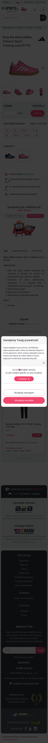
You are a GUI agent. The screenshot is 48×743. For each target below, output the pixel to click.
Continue (24, 379)
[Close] (44, 363)
